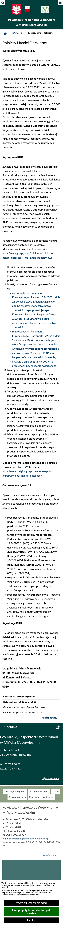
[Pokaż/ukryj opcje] (3, 3)
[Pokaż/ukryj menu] (60, 3)
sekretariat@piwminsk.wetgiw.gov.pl (29, 841)
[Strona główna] (5, 33)
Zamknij (31, 920)
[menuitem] (15, 794)
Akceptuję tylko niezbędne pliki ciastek (31, 912)
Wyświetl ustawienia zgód (31, 902)
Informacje (19, 33)
